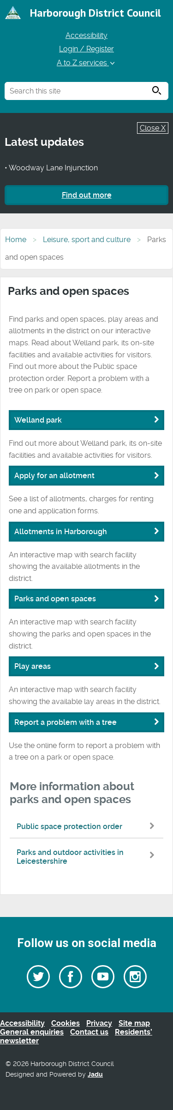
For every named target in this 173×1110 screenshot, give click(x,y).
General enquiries (32, 1032)
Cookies (65, 1023)
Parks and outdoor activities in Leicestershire (88, 857)
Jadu (95, 1075)
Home (15, 239)
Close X (153, 128)
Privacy (99, 1023)
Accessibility (86, 35)
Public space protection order (88, 826)
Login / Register (86, 48)
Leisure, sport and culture (87, 239)
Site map (134, 1023)
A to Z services (86, 62)
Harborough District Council (95, 13)
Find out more (87, 195)
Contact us (89, 1032)
